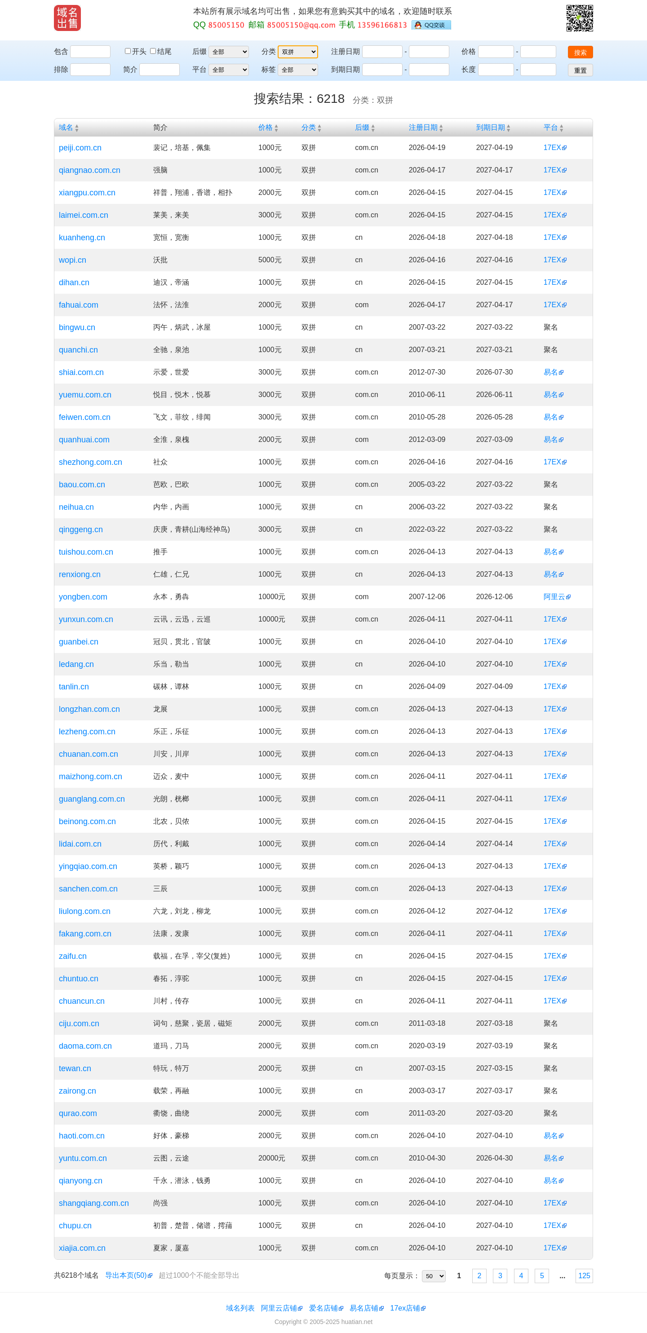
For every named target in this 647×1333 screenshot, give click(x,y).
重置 (580, 70)
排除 (61, 69)
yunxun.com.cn (86, 619)
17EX (552, 147)
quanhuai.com (84, 439)
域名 (66, 127)
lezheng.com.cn (87, 731)
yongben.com (83, 596)
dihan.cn (74, 282)
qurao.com (78, 1113)
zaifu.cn (73, 956)
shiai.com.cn (81, 372)
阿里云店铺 (279, 1308)
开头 (136, 51)
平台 (199, 69)
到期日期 (345, 69)
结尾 (161, 51)
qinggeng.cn (81, 529)
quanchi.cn (78, 349)
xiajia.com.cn (82, 1248)
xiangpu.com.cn (87, 192)
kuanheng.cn (82, 237)
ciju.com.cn (79, 1023)
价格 (468, 51)
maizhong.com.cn (90, 776)
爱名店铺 (323, 1308)
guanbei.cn (78, 641)
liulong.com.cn (85, 911)
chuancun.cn (82, 1001)
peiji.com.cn (80, 147)
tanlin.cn (74, 686)
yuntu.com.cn (83, 1158)
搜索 (580, 52)
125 (584, 1276)
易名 (551, 372)
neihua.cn (76, 507)
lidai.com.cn (80, 843)
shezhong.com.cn (90, 462)
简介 (130, 69)
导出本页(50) (125, 1275)
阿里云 (554, 596)
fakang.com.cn (85, 933)
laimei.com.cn (83, 215)
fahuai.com (78, 304)
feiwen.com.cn (85, 417)
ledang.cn (76, 664)
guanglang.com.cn (92, 799)
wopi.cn (72, 260)
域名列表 (240, 1308)
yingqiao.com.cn (88, 866)
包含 (61, 51)
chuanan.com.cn (88, 754)
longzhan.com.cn (89, 709)
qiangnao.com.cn (89, 170)
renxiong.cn (80, 574)
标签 (268, 69)
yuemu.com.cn (85, 394)
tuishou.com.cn (86, 551)
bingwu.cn (77, 327)
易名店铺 (364, 1308)
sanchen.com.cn (88, 888)
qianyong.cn (80, 1180)
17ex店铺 (405, 1308)
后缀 (199, 51)
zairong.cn (77, 1090)
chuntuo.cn (78, 978)
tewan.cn (75, 1068)
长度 (468, 69)
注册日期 (345, 51)
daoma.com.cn (85, 1046)
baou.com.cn (82, 484)
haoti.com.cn (82, 1135)
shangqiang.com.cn (94, 1203)
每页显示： (402, 1276)
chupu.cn (75, 1225)
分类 (268, 51)
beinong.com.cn (87, 821)
